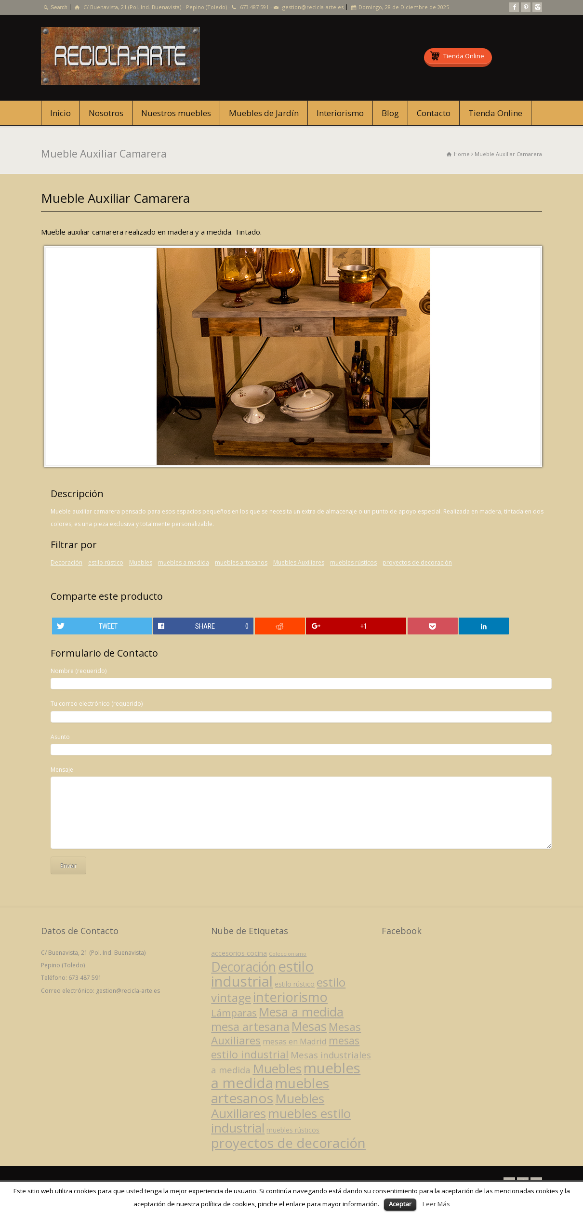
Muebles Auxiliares (298, 562)
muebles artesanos (241, 562)
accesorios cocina (239, 953)
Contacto (433, 113)
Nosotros (106, 113)
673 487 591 (254, 7)
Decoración (66, 562)
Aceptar (400, 1204)
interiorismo (290, 997)
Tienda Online (495, 113)
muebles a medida (183, 562)
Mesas (309, 1026)
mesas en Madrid (295, 1041)
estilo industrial (262, 974)
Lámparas (234, 1012)
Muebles (140, 562)
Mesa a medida (301, 1011)
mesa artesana (250, 1026)
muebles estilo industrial (281, 1120)
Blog (390, 113)
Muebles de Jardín (264, 113)
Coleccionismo (287, 953)
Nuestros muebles (176, 113)
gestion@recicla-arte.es (313, 7)
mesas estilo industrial (285, 1047)
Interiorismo (340, 113)
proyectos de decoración (417, 562)
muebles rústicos (353, 562)
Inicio (60, 113)
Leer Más (436, 1204)
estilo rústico (105, 562)
